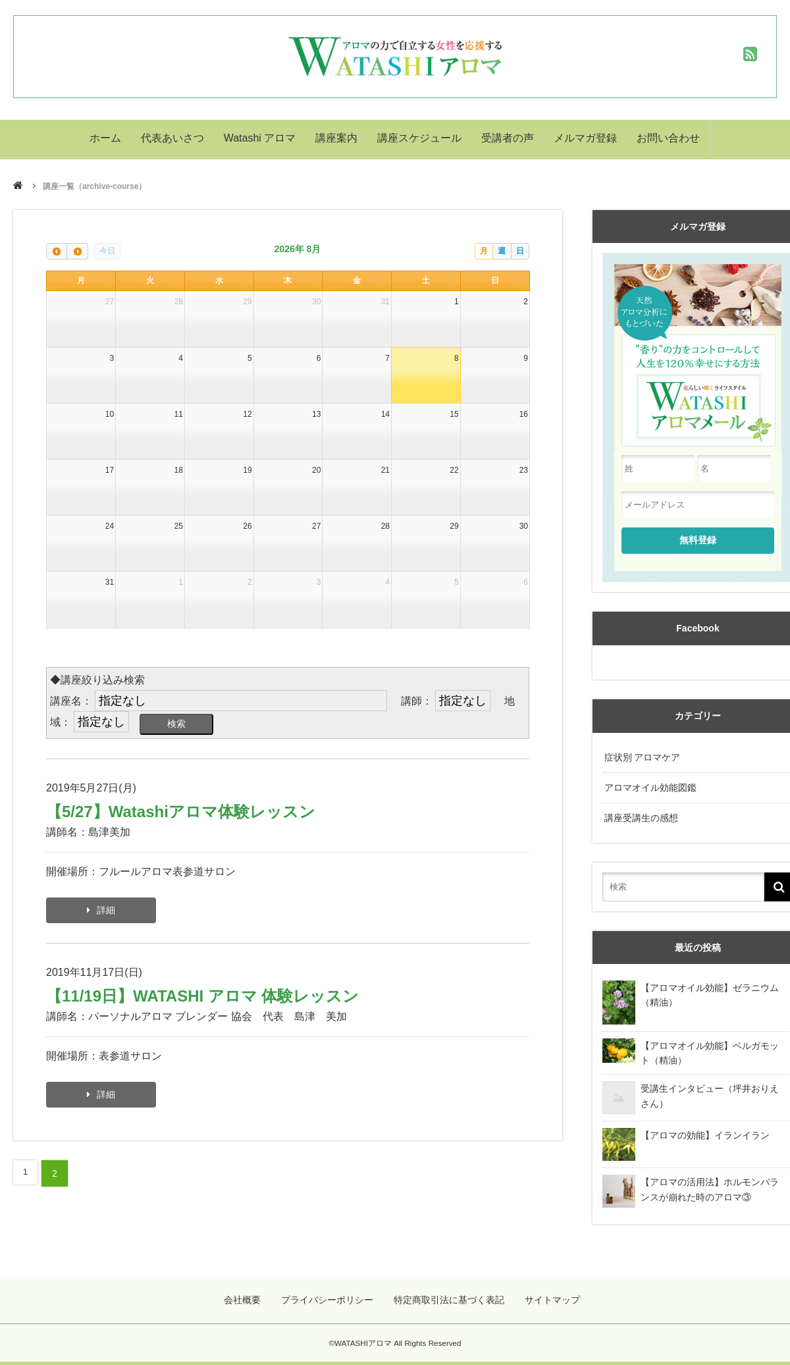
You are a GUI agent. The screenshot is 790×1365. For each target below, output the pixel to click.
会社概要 (247, 1292)
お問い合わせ (668, 139)
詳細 (106, 914)
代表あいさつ (172, 139)
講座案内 (336, 139)
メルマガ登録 (585, 139)
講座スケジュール (419, 139)
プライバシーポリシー (330, 1292)
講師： (417, 701)
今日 (107, 250)
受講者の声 (507, 139)
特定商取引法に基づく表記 (450, 1292)
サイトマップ (551, 1292)
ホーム (105, 139)
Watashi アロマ (260, 139)
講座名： (71, 701)
